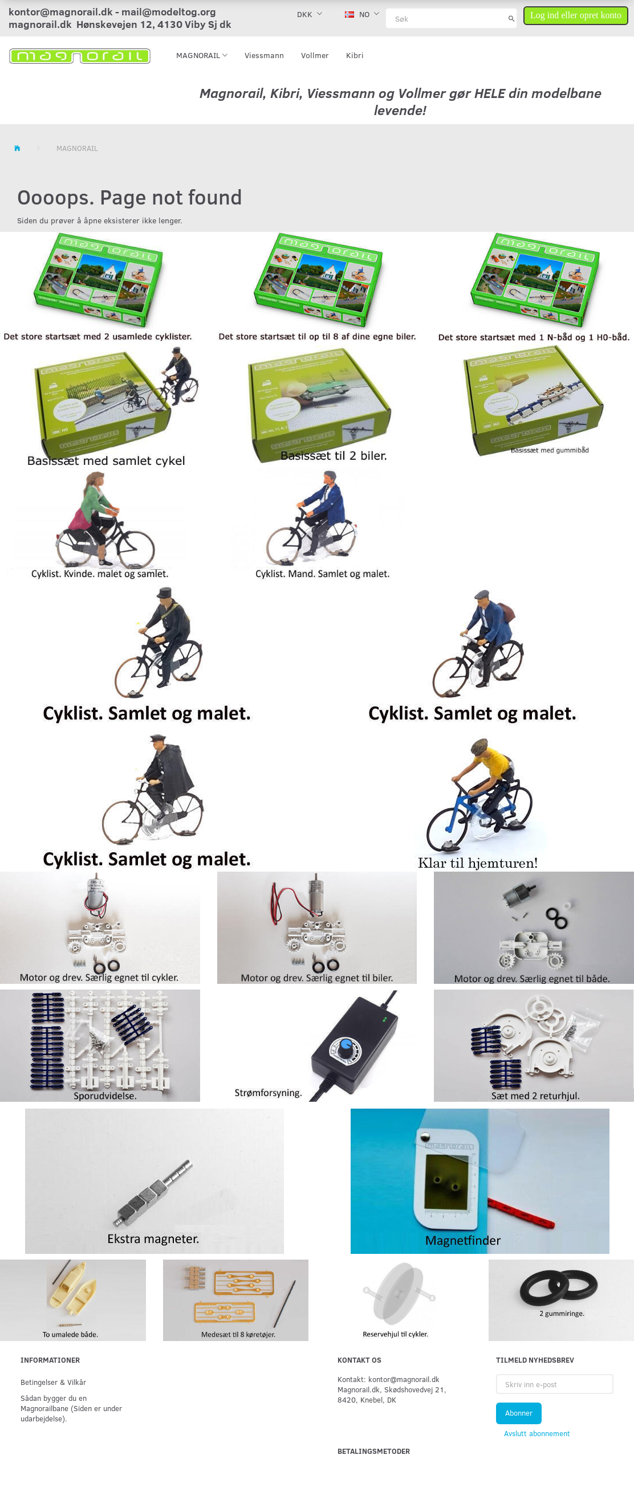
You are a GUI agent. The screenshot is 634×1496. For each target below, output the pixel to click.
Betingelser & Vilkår (53, 1382)
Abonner (519, 1413)
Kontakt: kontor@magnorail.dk (389, 1379)
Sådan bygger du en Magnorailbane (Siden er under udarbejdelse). (71, 1408)
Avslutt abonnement (537, 1433)
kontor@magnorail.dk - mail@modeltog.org (112, 11)
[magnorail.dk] (80, 55)
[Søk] (512, 18)
